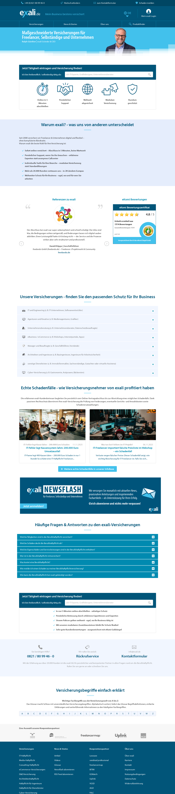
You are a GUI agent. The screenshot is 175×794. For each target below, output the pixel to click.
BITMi (92, 770)
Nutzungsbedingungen (135, 775)
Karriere (128, 761)
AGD (92, 789)
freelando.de (64, 253)
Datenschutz (130, 779)
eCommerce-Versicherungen (32, 770)
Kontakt (128, 765)
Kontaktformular (134, 657)
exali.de (30, 13)
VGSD (92, 784)
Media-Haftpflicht (27, 761)
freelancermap (96, 765)
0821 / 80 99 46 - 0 (40, 657)
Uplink (93, 779)
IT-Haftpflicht (25, 756)
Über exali (129, 756)
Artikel (57, 756)
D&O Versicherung (27, 775)
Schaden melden (146, 3)
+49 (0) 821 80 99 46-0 (35, 3)
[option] (64, 230)
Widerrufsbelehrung (134, 784)
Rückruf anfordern (72, 3)
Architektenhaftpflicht (29, 779)
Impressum (130, 770)
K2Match (93, 775)
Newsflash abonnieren (64, 770)
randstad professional (99, 761)
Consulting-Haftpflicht (29, 765)
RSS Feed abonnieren (63, 775)
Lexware (93, 756)
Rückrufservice (87, 657)
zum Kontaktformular (106, 3)
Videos (57, 761)
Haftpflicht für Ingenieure (30, 784)
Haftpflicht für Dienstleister (31, 789)
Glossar (57, 765)
